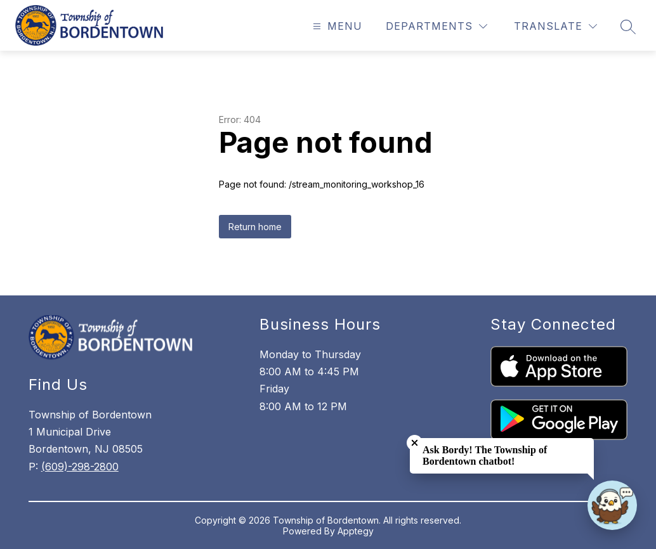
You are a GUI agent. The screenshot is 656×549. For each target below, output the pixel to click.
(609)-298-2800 (80, 466)
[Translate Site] (555, 26)
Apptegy (356, 531)
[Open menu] (336, 26)
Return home (255, 226)
